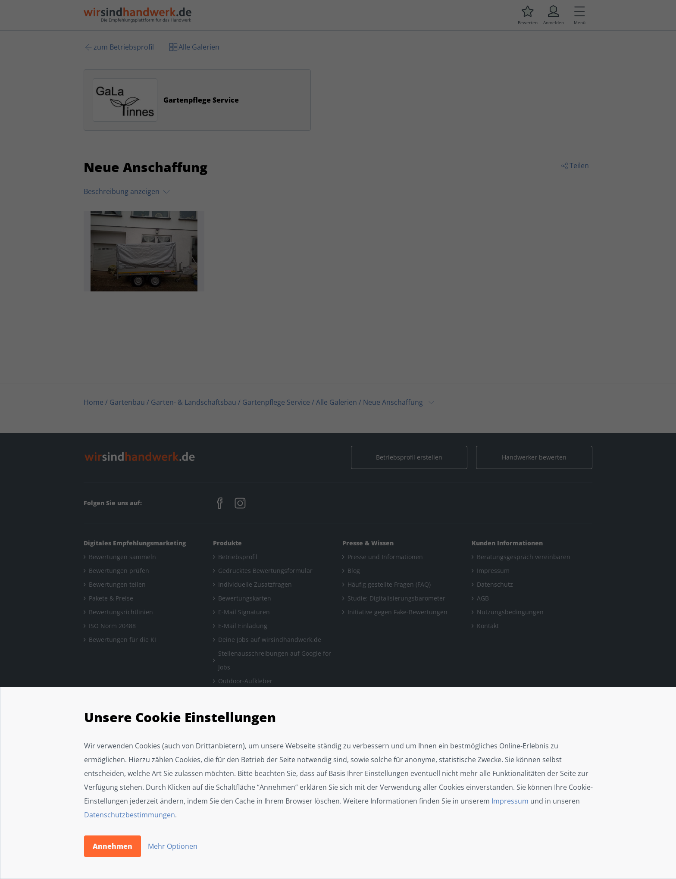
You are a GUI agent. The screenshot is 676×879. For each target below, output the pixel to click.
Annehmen (112, 846)
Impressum (510, 801)
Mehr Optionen (172, 846)
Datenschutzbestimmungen (129, 815)
